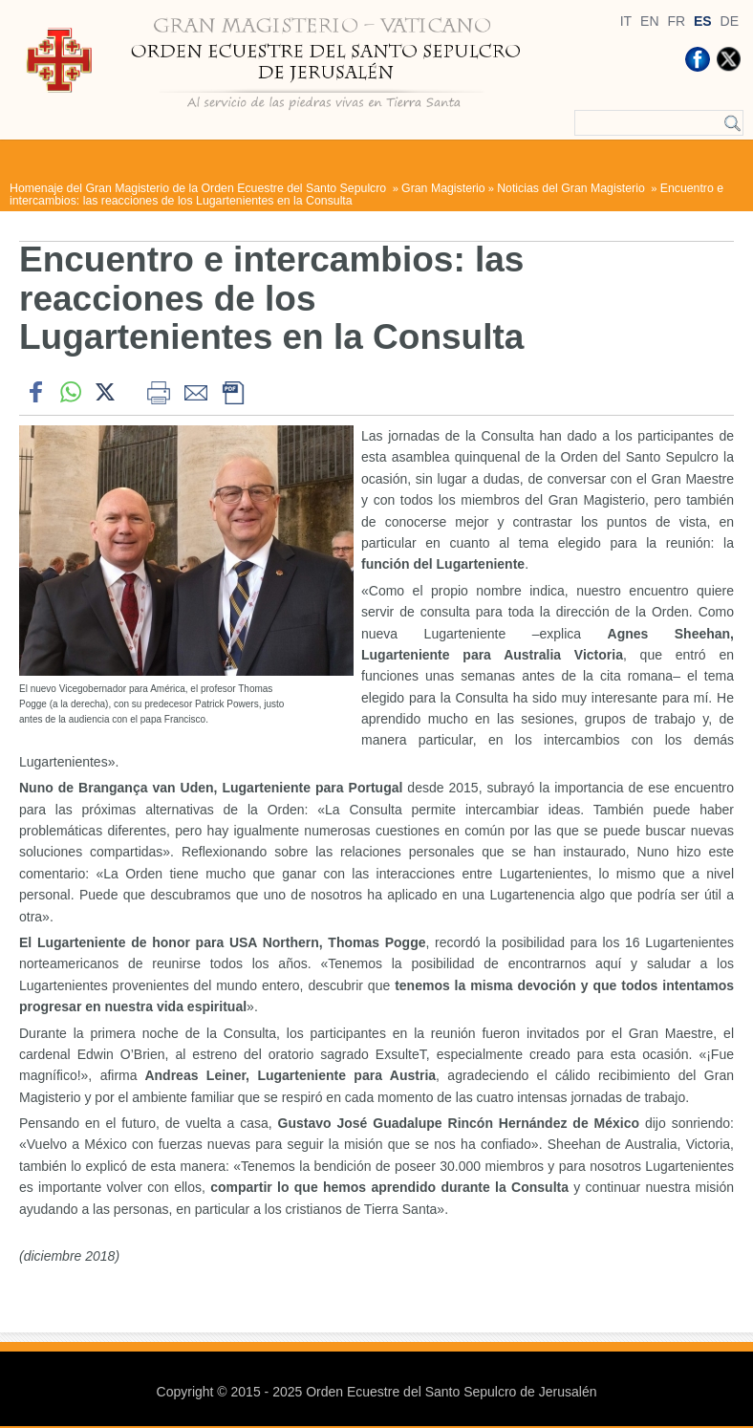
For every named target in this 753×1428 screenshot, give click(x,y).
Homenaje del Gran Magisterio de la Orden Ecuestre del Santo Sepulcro (200, 188)
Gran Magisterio (443, 188)
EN (649, 21)
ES (703, 21)
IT (626, 21)
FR (676, 21)
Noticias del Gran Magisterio (572, 188)
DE (730, 21)
